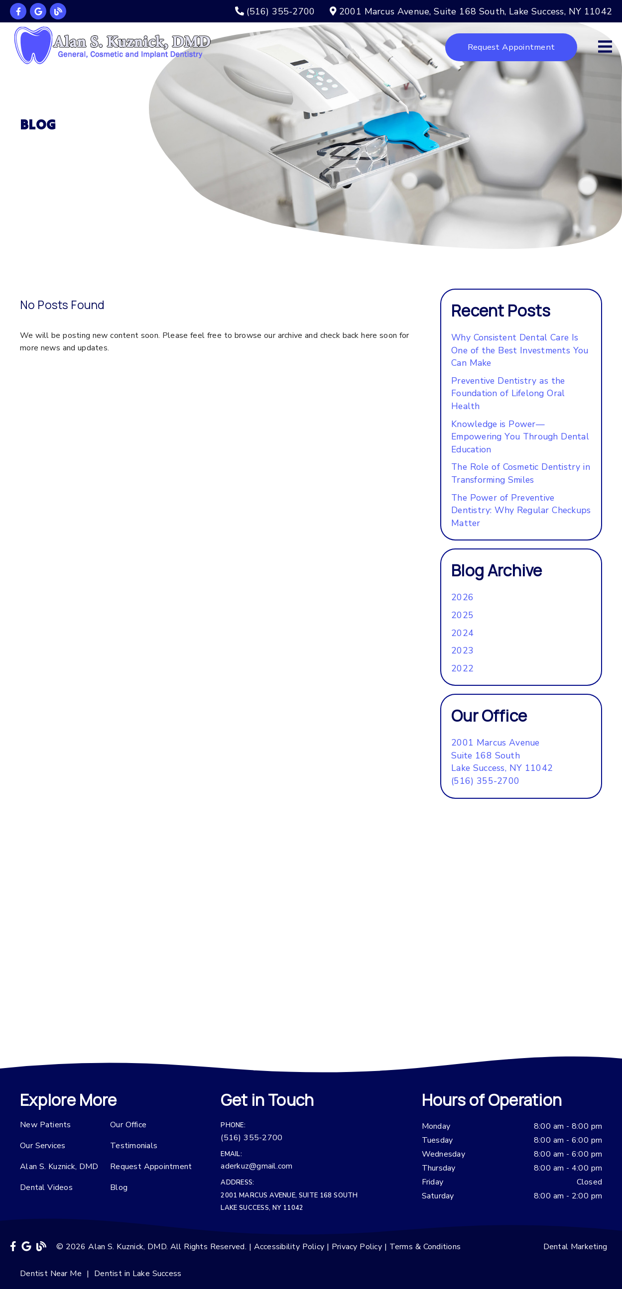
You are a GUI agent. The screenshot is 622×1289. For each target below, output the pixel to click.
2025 (462, 615)
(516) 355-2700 (485, 781)
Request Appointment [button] (511, 47)
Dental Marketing (575, 1246)
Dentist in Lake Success (137, 1273)
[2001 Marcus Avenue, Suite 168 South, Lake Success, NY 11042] (471, 11)
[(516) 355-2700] (275, 11)
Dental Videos (46, 1187)
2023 (462, 650)
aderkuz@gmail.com (256, 1166)
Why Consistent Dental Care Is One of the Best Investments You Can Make (519, 350)
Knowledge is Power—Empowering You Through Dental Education (520, 436)
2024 (462, 633)
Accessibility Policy (289, 1246)
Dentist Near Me (51, 1273)
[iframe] (311, 956)
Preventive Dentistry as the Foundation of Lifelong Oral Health (508, 393)
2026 (462, 597)
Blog (118, 1187)
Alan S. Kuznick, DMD (59, 1166)
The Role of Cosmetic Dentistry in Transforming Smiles (520, 473)
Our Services (43, 1145)
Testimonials (133, 1145)
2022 (462, 668)
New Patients (45, 1124)
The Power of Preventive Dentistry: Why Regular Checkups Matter (521, 510)
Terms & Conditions (425, 1246)
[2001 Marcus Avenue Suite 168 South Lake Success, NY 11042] (502, 756)
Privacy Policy (357, 1246)
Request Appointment (151, 1166)
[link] (18, 11)
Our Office (128, 1124)
